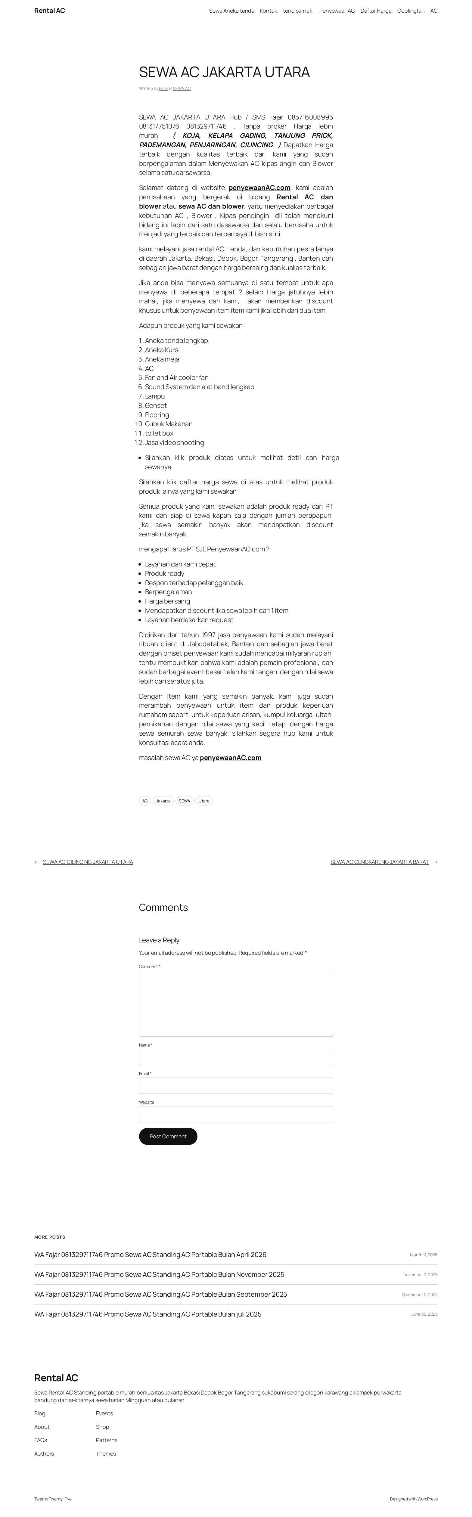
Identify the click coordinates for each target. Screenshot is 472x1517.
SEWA (184, 801)
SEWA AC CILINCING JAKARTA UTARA (88, 861)
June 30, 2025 (424, 1314)
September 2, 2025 (420, 1294)
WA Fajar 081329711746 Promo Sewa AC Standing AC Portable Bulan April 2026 (150, 1254)
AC (145, 801)
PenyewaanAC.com (236, 549)
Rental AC (49, 10)
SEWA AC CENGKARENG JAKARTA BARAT (380, 861)
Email (145, 1073)
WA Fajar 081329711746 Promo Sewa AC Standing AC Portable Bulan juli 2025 (148, 1314)
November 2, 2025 (421, 1274)
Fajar (163, 88)
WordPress (428, 1499)
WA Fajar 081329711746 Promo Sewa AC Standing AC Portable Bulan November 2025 (159, 1274)
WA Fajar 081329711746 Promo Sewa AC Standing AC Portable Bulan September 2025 (160, 1294)
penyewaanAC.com (231, 757)
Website (146, 1102)
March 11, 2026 (424, 1255)
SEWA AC (182, 88)
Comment (149, 966)
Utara (204, 801)
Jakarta (163, 801)
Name (146, 1045)
